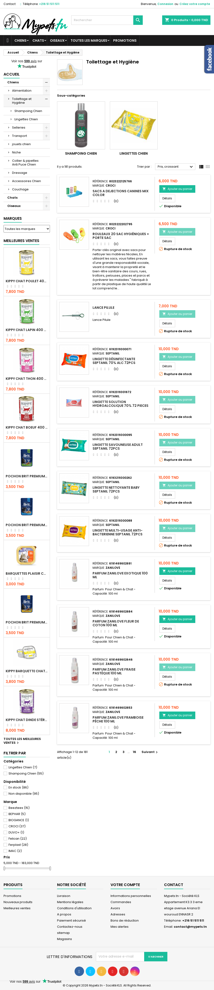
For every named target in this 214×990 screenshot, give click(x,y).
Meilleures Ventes (21, 240)
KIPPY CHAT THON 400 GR (27, 379)
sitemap (63, 933)
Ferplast (18, 844)
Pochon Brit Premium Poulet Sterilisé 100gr (27, 476)
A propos (64, 914)
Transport (19, 136)
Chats (38, 40)
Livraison (63, 896)
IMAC (15, 851)
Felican (18, 838)
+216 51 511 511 (49, 4)
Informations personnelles (131, 896)
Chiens (20, 40)
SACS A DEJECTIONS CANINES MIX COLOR (121, 193)
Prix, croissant (176, 167)
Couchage (20, 189)
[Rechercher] (107, 20)
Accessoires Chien (26, 181)
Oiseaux (57, 40)
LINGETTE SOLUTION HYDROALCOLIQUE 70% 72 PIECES (120, 403)
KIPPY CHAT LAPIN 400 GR (27, 330)
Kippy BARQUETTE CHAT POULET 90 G (27, 671)
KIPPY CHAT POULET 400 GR (27, 281)
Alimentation (21, 90)
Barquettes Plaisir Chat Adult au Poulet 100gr (27, 573)
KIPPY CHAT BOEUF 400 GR (27, 427)
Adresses (118, 914)
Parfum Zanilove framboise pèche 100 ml (118, 719)
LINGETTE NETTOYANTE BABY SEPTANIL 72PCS (116, 489)
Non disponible (24, 793)
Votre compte (125, 884)
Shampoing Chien (28, 111)
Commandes (121, 902)
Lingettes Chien (26, 119)
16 (134, 752)
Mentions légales (70, 902)
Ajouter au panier (177, 189)
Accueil (12, 74)
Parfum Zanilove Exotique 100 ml (120, 575)
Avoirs (115, 908)
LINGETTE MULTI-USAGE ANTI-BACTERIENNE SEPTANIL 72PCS (118, 532)
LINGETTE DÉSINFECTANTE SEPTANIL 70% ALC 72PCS (114, 361)
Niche (16, 152)
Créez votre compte (194, 4)
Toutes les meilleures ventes (22, 741)
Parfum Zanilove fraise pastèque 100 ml (114, 671)
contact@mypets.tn (190, 926)
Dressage (19, 172)
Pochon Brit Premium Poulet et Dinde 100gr (27, 622)
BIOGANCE (19, 820)
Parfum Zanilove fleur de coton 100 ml (116, 623)
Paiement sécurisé (71, 920)
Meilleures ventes (17, 908)
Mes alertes (120, 926)
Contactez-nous (69, 926)
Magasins (64, 939)
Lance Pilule (103, 307)
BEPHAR (17, 814)
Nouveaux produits (18, 902)
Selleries (18, 127)
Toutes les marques (89, 40)
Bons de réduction (125, 920)
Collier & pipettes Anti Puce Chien (25, 162)
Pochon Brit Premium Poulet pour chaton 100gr (27, 525)
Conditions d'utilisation (74, 908)
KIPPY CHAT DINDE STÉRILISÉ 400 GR (27, 720)
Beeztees (19, 808)
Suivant (150, 752)
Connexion (165, 4)
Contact (10, 4)
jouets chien (21, 144)
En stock (18, 787)
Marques (13, 218)
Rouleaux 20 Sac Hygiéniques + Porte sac (121, 236)
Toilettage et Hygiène (21, 101)
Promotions (125, 40)
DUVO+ (16, 832)
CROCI (17, 826)
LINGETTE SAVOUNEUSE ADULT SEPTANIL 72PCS (118, 446)
